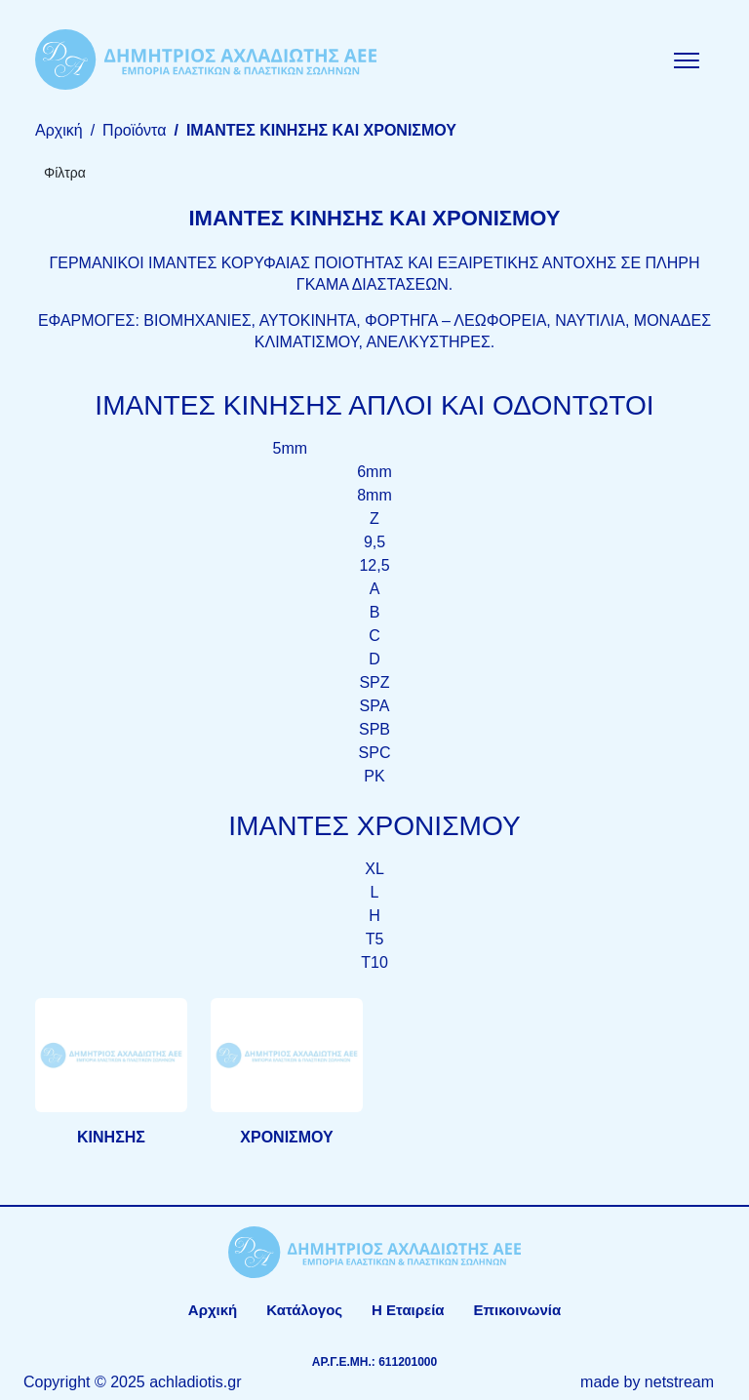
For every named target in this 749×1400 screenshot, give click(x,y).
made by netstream (647, 1382)
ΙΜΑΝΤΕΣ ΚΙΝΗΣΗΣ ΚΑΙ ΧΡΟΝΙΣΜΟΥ (321, 130)
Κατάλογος (304, 1309)
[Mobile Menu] (686, 59)
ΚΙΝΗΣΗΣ (111, 1137)
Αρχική (59, 130)
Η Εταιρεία (408, 1309)
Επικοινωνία (518, 1309)
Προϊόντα (134, 130)
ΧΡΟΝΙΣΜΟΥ (286, 1137)
